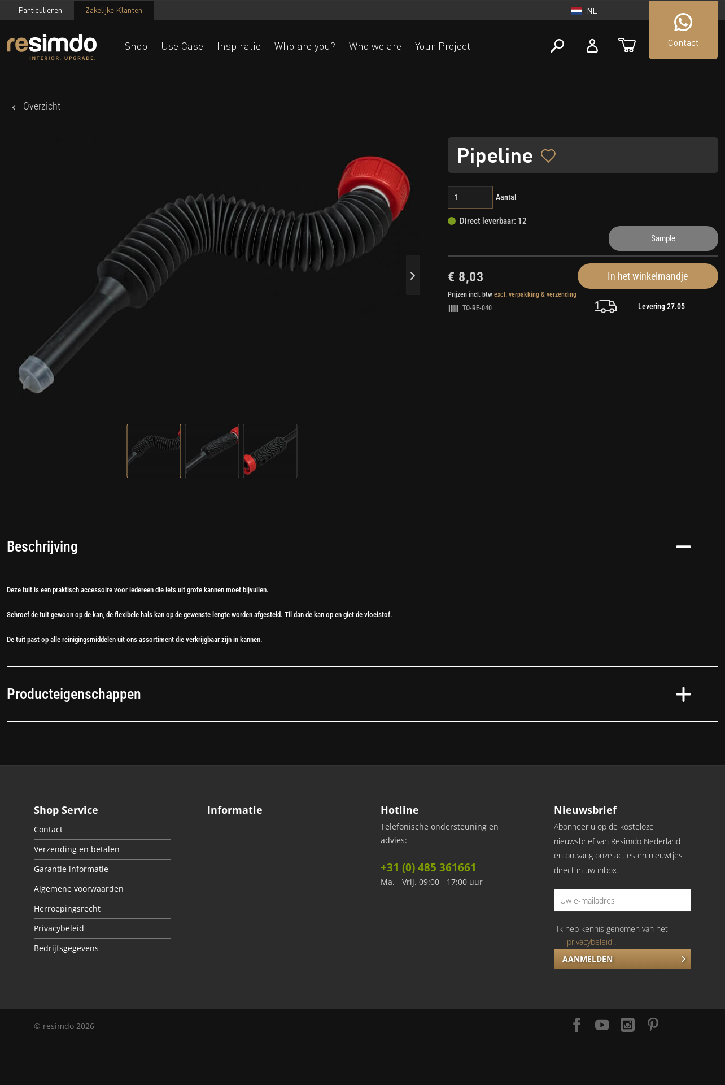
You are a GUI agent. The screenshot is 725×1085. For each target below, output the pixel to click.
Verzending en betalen (77, 849)
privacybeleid (589, 941)
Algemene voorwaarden (79, 889)
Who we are (375, 46)
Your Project (442, 46)
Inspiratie (239, 46)
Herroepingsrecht (67, 909)
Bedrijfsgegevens (66, 948)
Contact (48, 829)
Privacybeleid (59, 928)
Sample (663, 238)
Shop (136, 46)
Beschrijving (349, 546)
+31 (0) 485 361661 (429, 867)
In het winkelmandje (648, 276)
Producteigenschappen (349, 693)
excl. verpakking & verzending (535, 294)
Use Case (182, 46)
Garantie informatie (71, 869)
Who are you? (304, 46)
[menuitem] (102, 830)
